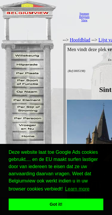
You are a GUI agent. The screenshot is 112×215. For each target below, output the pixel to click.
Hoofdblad (80, 39)
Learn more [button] (77, 188)
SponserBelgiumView (84, 17)
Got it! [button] (56, 204)
